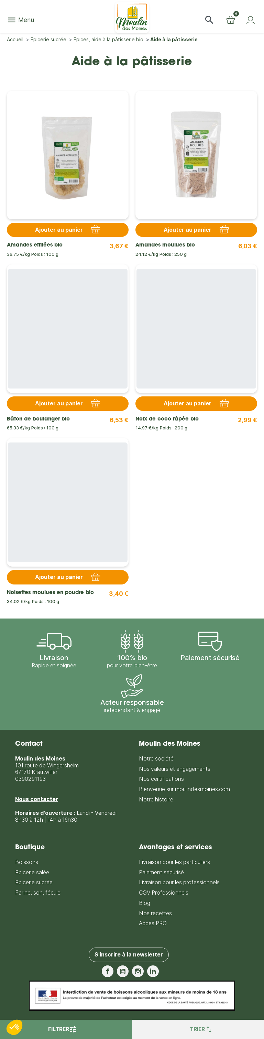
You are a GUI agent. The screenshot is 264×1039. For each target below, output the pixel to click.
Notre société (156, 758)
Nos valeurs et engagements (174, 769)
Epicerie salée (32, 872)
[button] (209, 20)
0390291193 (30, 779)
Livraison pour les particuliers (174, 862)
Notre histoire (156, 799)
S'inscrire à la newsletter (129, 954)
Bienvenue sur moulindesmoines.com (184, 789)
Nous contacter (36, 799)
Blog (144, 903)
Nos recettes (155, 913)
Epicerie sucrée (34, 882)
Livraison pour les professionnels (179, 882)
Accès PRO (153, 923)
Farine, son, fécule (37, 892)
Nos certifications (161, 779)
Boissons (26, 862)
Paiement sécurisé (161, 872)
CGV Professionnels (163, 892)
